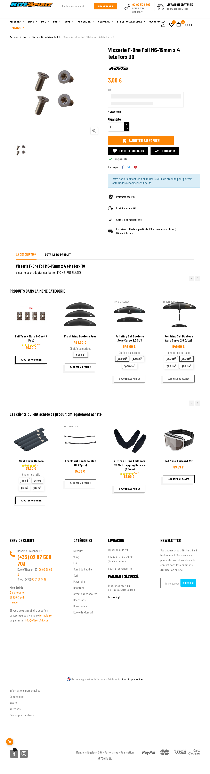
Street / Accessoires (85, 594)
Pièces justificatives (22, 715)
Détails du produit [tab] (58, 254)
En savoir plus (115, 597)
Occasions (79, 600)
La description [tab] (26, 254)
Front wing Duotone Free (80, 336)
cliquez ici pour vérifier (132, 679)
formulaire (45, 615)
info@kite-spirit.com (37, 620)
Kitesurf (78, 551)
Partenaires (111, 752)
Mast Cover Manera (31, 461)
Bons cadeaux (81, 606)
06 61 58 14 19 (38, 579)
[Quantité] (116, 126)
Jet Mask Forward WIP (178, 461)
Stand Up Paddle (82, 569)
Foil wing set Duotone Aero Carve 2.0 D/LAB (179, 338)
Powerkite (79, 581)
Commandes (17, 696)
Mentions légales (86, 752)
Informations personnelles (25, 690)
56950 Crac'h (17, 597)
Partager (123, 167)
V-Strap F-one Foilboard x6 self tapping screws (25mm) (130, 465)
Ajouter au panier (141, 140)
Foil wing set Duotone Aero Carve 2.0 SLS (129, 338)
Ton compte (17, 684)
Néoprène (78, 588)
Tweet (128, 167)
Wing (76, 557)
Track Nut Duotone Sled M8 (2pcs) (80, 463)
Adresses (15, 709)
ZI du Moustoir (18, 592)
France (14, 602)
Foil (75, 563)
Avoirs (13, 703)
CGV (100, 752)
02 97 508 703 (34, 560)
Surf (75, 575)
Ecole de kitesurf (83, 612)
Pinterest (135, 167)
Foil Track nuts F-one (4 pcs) (31, 338)
